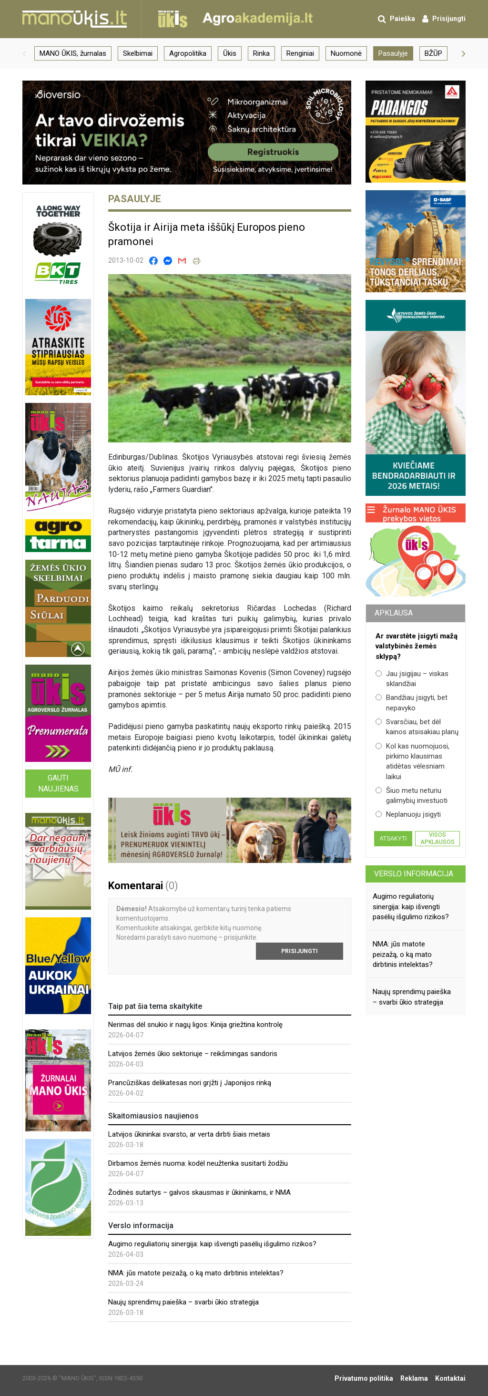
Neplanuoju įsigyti (408, 814)
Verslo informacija (413, 873)
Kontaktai (450, 1378)
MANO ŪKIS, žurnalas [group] (73, 53)
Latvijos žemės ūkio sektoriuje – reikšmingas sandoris (192, 1053)
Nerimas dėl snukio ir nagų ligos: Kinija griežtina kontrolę (195, 1024)
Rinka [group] (261, 53)
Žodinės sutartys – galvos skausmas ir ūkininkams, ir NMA (199, 1192)
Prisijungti (299, 951)
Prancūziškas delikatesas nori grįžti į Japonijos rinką (189, 1082)
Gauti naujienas (58, 783)
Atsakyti (393, 838)
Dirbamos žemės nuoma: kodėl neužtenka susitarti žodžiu (198, 1163)
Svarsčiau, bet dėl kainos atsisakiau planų (417, 727)
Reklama (414, 1378)
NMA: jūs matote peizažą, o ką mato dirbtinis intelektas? (196, 1273)
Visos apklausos (437, 838)
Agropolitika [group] (187, 53)
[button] (24, 53)
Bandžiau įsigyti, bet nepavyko (411, 702)
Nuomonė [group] (346, 53)
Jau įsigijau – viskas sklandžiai (412, 678)
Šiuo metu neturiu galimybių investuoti (411, 795)
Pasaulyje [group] (393, 53)
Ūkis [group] (229, 53)
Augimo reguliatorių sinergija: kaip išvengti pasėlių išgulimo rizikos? (212, 1244)
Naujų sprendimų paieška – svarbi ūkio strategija (183, 1302)
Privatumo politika (364, 1378)
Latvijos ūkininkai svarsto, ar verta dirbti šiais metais (189, 1134)
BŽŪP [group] (433, 53)
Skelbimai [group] (137, 53)
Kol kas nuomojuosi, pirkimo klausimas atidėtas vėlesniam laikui (412, 761)
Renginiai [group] (300, 53)
